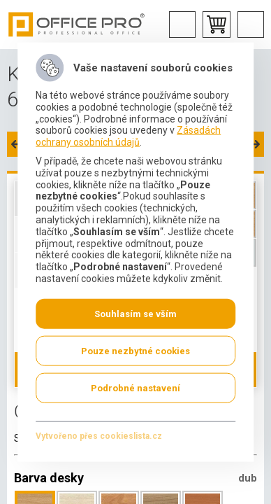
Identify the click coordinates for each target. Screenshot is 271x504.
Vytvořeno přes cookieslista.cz (99, 435)
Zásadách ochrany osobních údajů (128, 136)
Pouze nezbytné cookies (135, 350)
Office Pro (77, 24)
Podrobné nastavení (135, 387)
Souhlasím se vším (135, 313)
